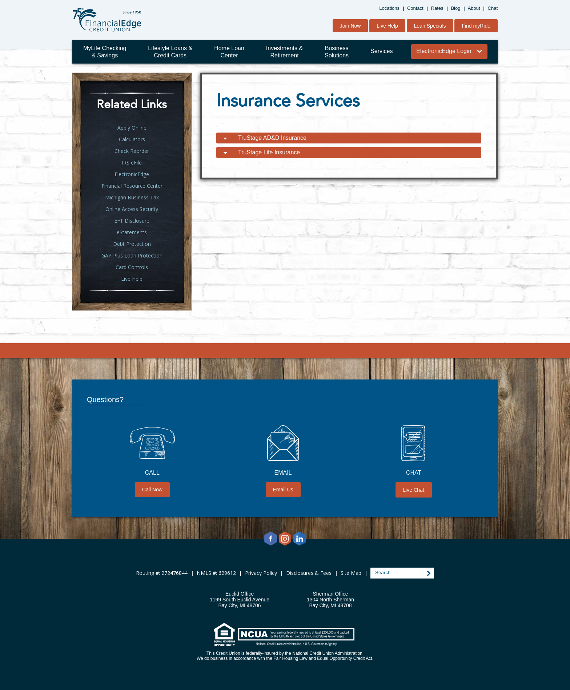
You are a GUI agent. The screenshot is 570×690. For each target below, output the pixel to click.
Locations (389, 8)
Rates (437, 8)
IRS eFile (132, 162)
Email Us (283, 489)
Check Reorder (132, 150)
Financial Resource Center (131, 185)
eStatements (132, 232)
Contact (415, 8)
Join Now (350, 26)
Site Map (351, 572)
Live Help (387, 26)
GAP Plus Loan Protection (131, 255)
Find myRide (476, 26)
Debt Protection (132, 243)
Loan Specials (430, 26)
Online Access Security (131, 209)
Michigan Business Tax (132, 197)
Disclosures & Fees (309, 572)
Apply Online (131, 127)
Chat (493, 8)
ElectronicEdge (132, 174)
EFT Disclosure (131, 220)
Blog (455, 8)
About (474, 8)
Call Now (152, 489)
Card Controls (132, 267)
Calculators (132, 139)
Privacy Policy (261, 572)
